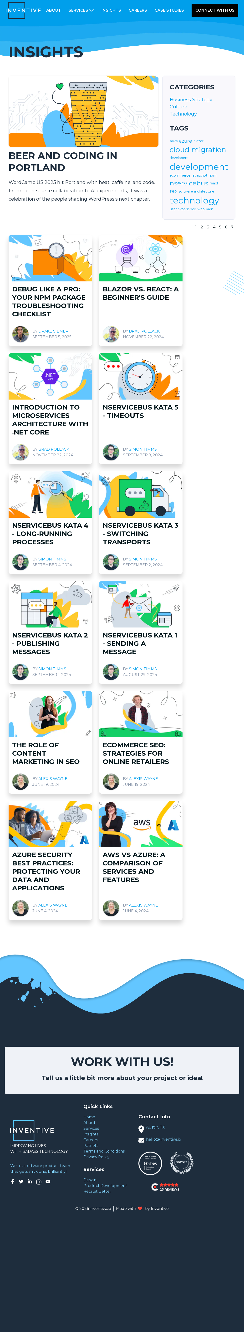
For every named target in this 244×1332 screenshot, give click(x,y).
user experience (183, 209)
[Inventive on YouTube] (48, 1182)
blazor (198, 141)
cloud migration (198, 149)
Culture (178, 107)
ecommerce (180, 175)
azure (185, 141)
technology (194, 200)
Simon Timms (143, 449)
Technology (183, 114)
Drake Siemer (53, 331)
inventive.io (100, 1208)
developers (179, 158)
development (199, 167)
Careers (138, 10)
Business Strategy (191, 99)
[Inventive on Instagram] (39, 1182)
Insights (111, 10)
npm (213, 175)
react (214, 183)
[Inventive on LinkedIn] (29, 1182)
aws (174, 141)
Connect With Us (214, 10)
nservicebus (189, 183)
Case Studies (169, 10)
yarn (209, 209)
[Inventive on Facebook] (12, 1182)
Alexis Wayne (52, 779)
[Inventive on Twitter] (21, 1182)
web (201, 209)
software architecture (196, 191)
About (53, 10)
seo (173, 191)
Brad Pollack (144, 331)
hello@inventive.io (163, 1139)
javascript (199, 175)
